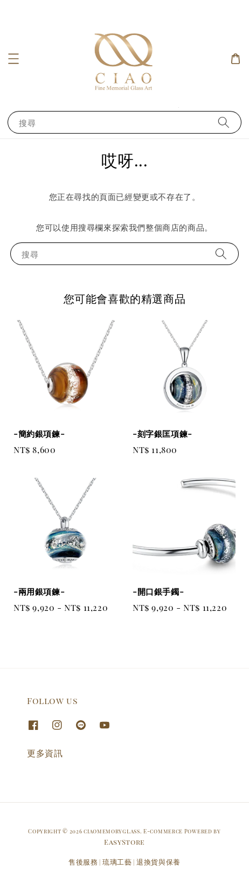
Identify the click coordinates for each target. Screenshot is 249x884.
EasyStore (124, 841)
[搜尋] (223, 122)
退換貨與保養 (158, 861)
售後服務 (83, 861)
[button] (13, 59)
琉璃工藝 (117, 861)
